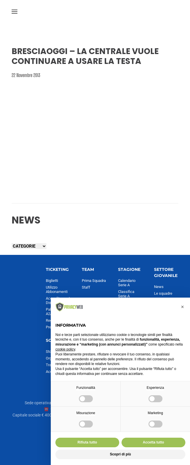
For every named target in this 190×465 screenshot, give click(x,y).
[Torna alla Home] (95, 11)
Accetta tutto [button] (153, 442)
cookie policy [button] (65, 349)
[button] (14, 11)
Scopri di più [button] (120, 454)
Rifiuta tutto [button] (87, 442)
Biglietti (52, 280)
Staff (86, 287)
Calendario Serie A (126, 282)
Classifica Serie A (126, 293)
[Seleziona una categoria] (29, 246)
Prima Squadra (94, 280)
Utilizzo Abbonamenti (57, 289)
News (159, 287)
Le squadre (163, 293)
